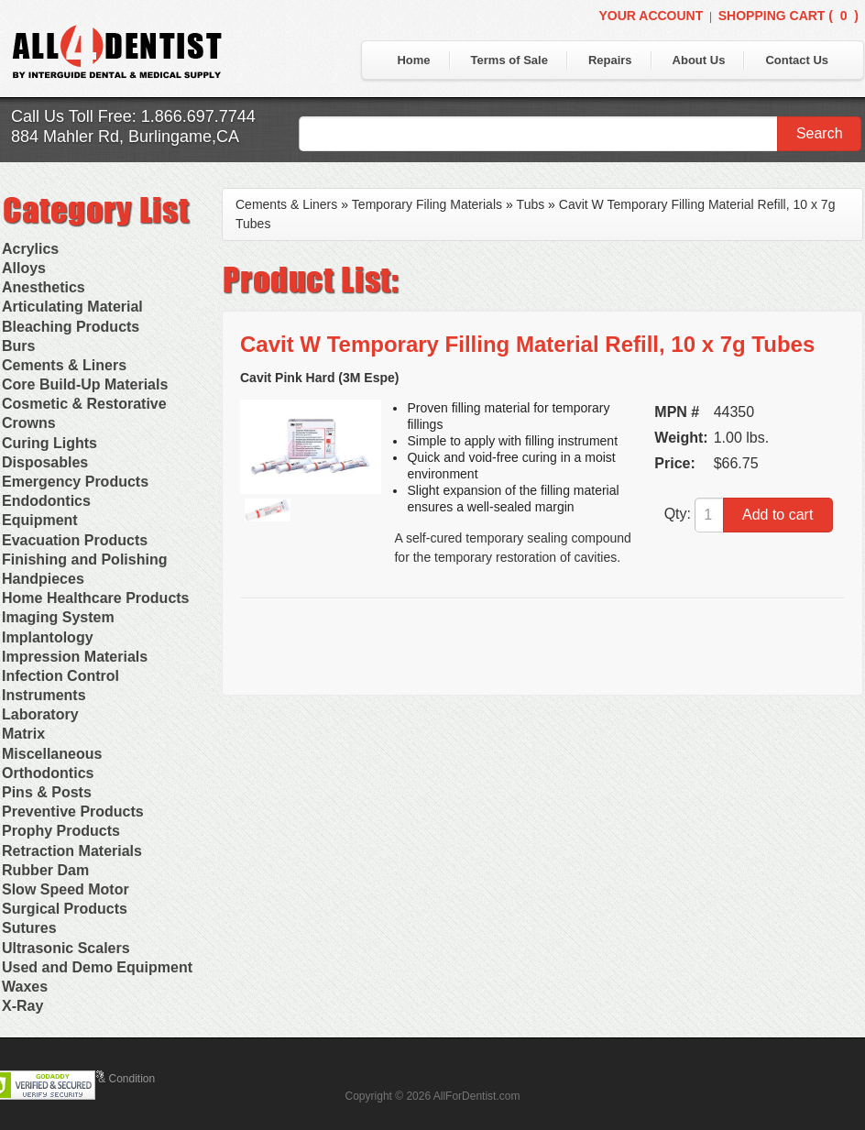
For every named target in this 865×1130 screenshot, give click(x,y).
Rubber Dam (45, 870)
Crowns (29, 423)
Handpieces (43, 579)
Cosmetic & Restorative (84, 403)
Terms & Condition (110, 1078)
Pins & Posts (47, 792)
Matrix (23, 733)
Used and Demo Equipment (97, 967)
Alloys (24, 268)
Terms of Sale (509, 60)
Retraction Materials (72, 851)
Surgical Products (64, 908)
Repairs (610, 60)
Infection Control (60, 676)
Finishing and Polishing (84, 559)
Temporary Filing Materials (427, 204)
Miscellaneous (52, 754)
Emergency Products (75, 481)
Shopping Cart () (788, 15)
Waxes (25, 986)
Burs (18, 346)
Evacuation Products (75, 540)
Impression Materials (75, 656)
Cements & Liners (64, 365)
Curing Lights (49, 443)
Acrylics (30, 249)
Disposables (45, 462)
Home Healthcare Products (96, 598)
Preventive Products (73, 811)
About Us (699, 60)
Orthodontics (47, 773)
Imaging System (58, 617)
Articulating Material (72, 306)
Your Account (650, 15)
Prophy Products (61, 831)
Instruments (44, 695)
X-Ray (22, 1006)
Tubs (531, 204)
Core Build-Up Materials (85, 384)
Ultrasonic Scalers (66, 948)
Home (413, 60)
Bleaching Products (70, 327)
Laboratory (40, 714)
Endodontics (46, 501)
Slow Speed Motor (65, 889)
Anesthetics (43, 287)
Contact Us (796, 60)
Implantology (47, 637)
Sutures (29, 928)
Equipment (40, 520)
